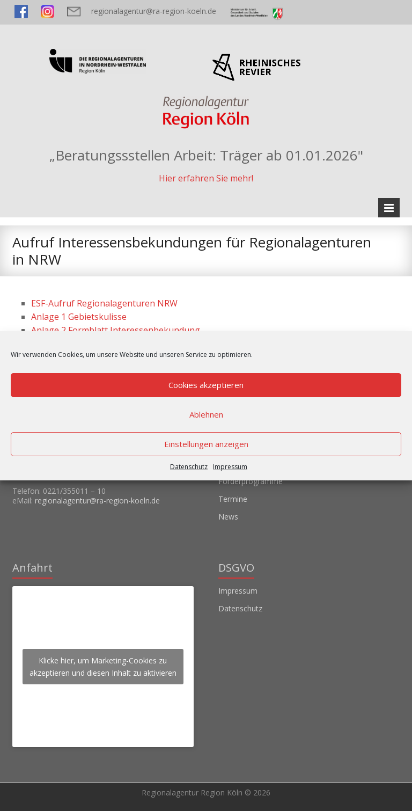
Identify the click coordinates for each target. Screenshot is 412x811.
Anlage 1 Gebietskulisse (79, 317)
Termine (232, 499)
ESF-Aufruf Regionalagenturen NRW (104, 303)
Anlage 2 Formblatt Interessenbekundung (115, 330)
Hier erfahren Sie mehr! (206, 178)
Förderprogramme (250, 481)
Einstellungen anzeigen (206, 444)
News (228, 517)
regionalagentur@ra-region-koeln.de (153, 11)
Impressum (230, 466)
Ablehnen (206, 414)
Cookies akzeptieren (206, 384)
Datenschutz (189, 466)
